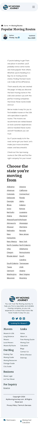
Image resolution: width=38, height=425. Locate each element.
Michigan (23, 219)
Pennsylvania (24, 252)
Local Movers (8, 342)
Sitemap (23, 358)
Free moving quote (27, 339)
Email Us (7, 388)
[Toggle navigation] (33, 7)
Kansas (22, 209)
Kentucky (10, 212)
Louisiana (23, 212)
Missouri (10, 227)
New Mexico (12, 241)
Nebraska (11, 230)
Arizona (22, 187)
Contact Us (24, 352)
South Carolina (22, 258)
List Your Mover (9, 379)
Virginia (22, 271)
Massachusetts (13, 219)
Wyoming (23, 278)
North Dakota (24, 245)
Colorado (10, 194)
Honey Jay (14, 38)
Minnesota (11, 223)
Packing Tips (8, 354)
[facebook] (13, 319)
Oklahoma (23, 249)
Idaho (21, 201)
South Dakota (12, 263)
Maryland (23, 216)
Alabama (10, 187)
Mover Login (8, 376)
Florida (22, 198)
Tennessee (24, 263)
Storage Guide (9, 363)
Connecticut (24, 194)
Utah (21, 267)
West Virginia (24, 274)
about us (23, 336)
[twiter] (17, 319)
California (23, 190)
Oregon (10, 252)
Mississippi (23, 223)
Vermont (10, 271)
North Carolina (13, 245)
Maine (9, 216)
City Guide (7, 366)
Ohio (9, 249)
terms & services (24, 405)
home (22, 333)
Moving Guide (9, 357)
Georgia (10, 201)
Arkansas (10, 190)
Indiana (22, 205)
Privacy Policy (12, 405)
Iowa (9, 209)
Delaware (11, 198)
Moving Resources (10, 360)
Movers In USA (9, 333)
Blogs (22, 349)
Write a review (26, 355)
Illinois (9, 205)
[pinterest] (20, 319)
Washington (12, 274)
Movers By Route (10, 346)
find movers (10, 420)
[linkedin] (24, 319)
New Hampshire (11, 236)
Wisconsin (11, 278)
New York (23, 241)
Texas (9, 267)
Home (4, 26)
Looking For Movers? (19, 323)
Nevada (22, 230)
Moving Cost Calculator (26, 421)
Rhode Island (12, 256)
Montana (23, 227)
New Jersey (24, 234)
